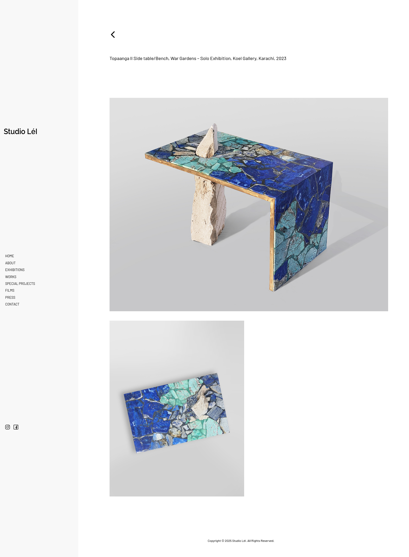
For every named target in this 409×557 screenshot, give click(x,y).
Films (9, 290)
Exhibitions (15, 270)
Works (10, 277)
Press (10, 297)
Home (9, 256)
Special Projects (20, 284)
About (10, 263)
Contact (12, 304)
